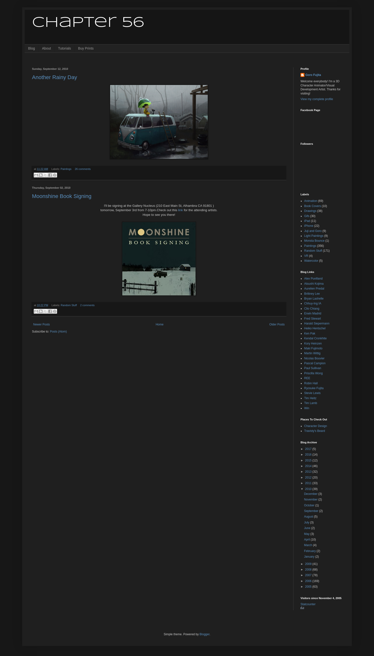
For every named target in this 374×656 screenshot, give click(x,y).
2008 (308, 569)
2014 (308, 466)
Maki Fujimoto (313, 348)
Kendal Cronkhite (315, 338)
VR (306, 256)
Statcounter (308, 604)
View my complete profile (317, 99)
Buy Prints (86, 48)
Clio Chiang (311, 308)
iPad (307, 221)
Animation (310, 201)
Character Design (315, 426)
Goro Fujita (313, 75)
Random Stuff (69, 305)
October (309, 505)
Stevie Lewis (312, 393)
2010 (308, 489)
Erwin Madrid (312, 313)
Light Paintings (313, 236)
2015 (308, 460)
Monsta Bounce (314, 240)
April (307, 539)
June (307, 528)
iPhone (308, 226)
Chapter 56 (88, 23)
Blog (31, 48)
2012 (308, 477)
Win (306, 408)
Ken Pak (309, 333)
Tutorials (64, 48)
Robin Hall (311, 383)
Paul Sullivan (312, 368)
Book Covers (312, 206)
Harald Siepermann (316, 323)
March (308, 545)
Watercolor (311, 260)
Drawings (310, 211)
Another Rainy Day (54, 77)
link (180, 210)
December (311, 494)
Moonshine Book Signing (61, 196)
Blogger (204, 634)
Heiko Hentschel (314, 328)
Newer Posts (41, 324)
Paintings (66, 168)
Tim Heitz (310, 398)
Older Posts (277, 324)
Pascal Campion (314, 363)
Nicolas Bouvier (314, 358)
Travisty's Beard (314, 431)
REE (307, 378)
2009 (308, 564)
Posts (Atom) (58, 331)
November (311, 499)
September (311, 511)
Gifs (306, 216)
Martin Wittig (312, 353)
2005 (308, 586)
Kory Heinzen (313, 343)
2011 (308, 483)
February (310, 551)
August (309, 516)
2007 (308, 575)
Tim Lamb (310, 403)
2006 (308, 581)
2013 (308, 471)
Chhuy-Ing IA (312, 303)
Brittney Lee (312, 293)
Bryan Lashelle (313, 298)
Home (160, 324)
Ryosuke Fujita (313, 388)
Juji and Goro (313, 231)
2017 (308, 449)
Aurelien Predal (314, 288)
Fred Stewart (312, 318)
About (46, 48)
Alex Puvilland (313, 278)
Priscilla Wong (313, 373)
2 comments (87, 305)
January (309, 556)
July (307, 522)
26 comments (83, 168)
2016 (308, 454)
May (307, 534)
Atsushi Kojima (313, 283)
